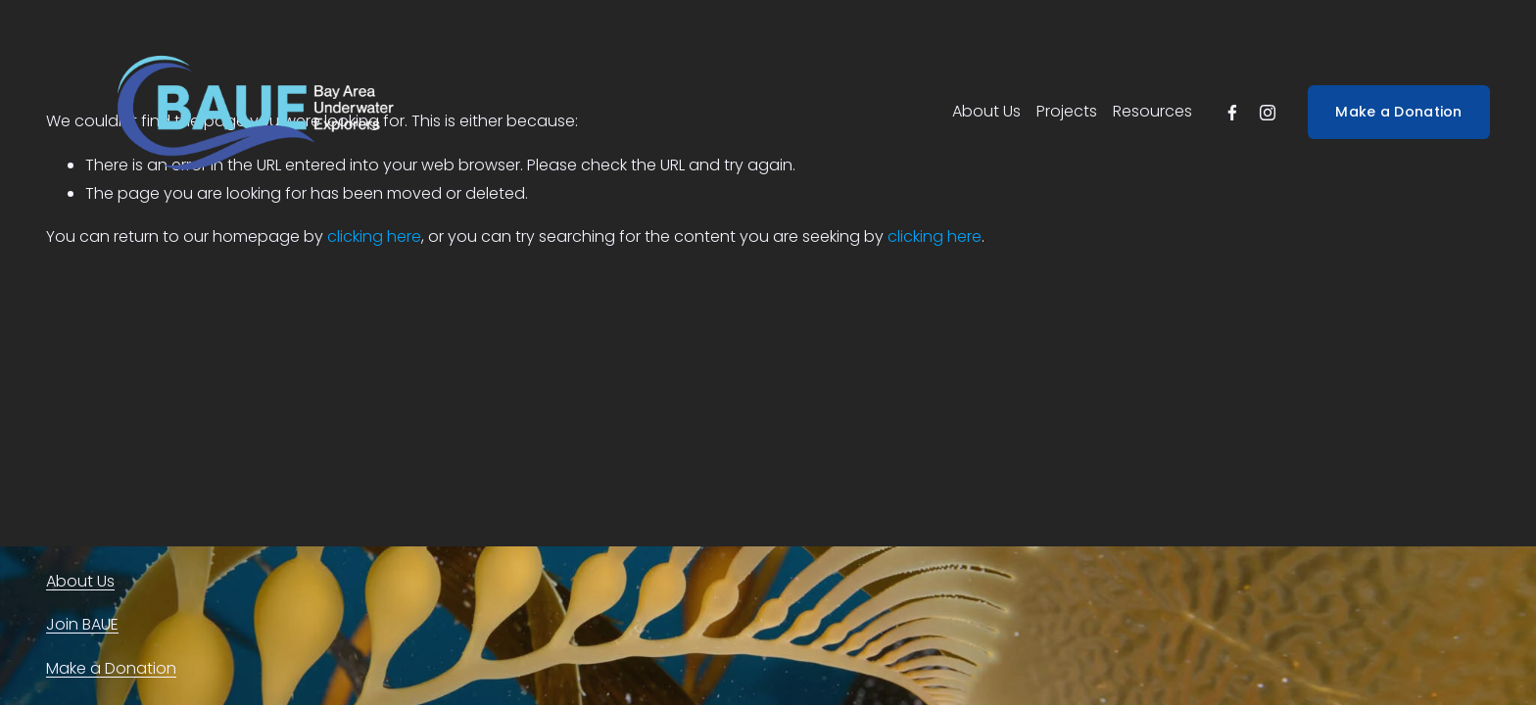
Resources (1152, 111)
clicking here (374, 236)
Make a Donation (1398, 111)
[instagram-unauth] (1267, 112)
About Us (986, 111)
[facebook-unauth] (1232, 112)
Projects (1066, 111)
